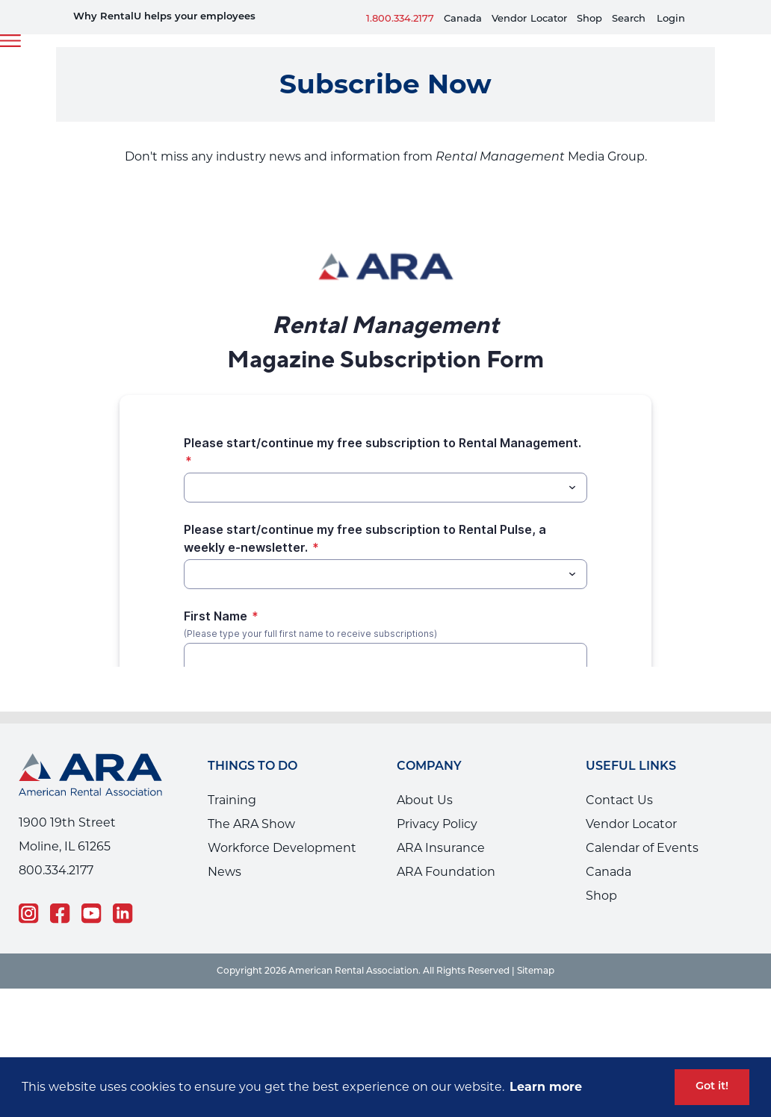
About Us (425, 800)
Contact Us (619, 800)
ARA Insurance (441, 848)
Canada (463, 19)
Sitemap (535, 971)
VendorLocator (529, 19)
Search (628, 19)
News (224, 872)
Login (671, 19)
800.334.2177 (56, 870)
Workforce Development (282, 848)
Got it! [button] (712, 1086)
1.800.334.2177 (400, 19)
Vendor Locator (631, 824)
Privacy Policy (437, 824)
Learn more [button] (546, 1087)
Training (232, 800)
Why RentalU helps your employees (164, 17)
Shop (589, 19)
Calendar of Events (642, 848)
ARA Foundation (446, 872)
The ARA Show (251, 824)
